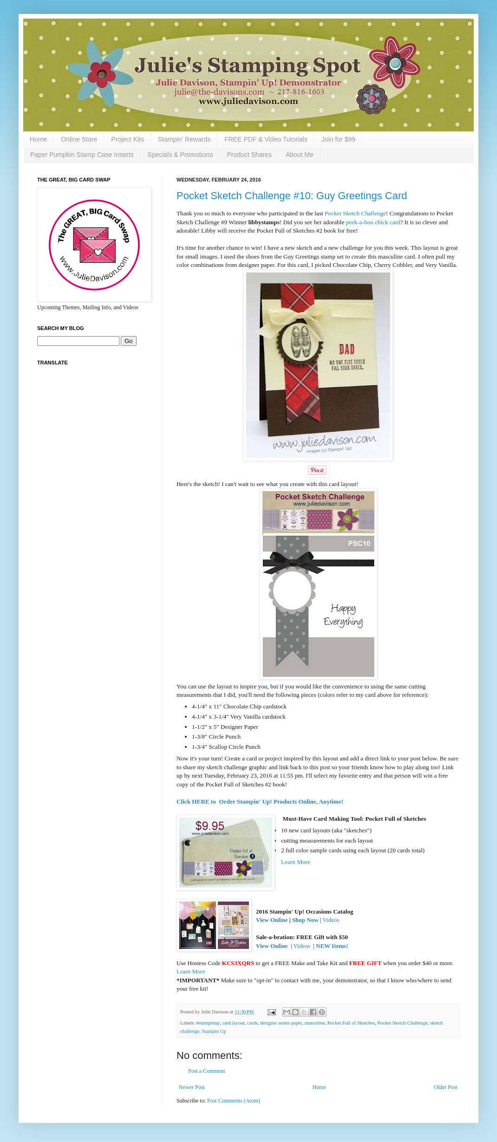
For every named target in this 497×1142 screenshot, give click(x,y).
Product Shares (249, 154)
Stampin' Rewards (184, 139)
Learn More (295, 861)
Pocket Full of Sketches (351, 1022)
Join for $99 (338, 139)
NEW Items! (332, 945)
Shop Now (305, 919)
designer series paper (281, 1022)
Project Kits (127, 139)
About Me (300, 154)
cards (252, 1022)
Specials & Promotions (180, 154)
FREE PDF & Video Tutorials (265, 139)
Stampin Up (214, 1031)
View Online (272, 919)
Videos (330, 919)
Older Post (446, 1087)
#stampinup (207, 1022)
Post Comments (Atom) (233, 1100)
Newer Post (192, 1087)
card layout (233, 1022)
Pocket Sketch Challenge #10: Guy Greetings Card (292, 195)
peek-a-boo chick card (373, 222)
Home (38, 139)
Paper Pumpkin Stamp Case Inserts (82, 154)
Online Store (79, 139)
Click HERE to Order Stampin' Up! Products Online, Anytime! (260, 801)
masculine (315, 1022)
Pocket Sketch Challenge (355, 213)
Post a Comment (206, 1071)
